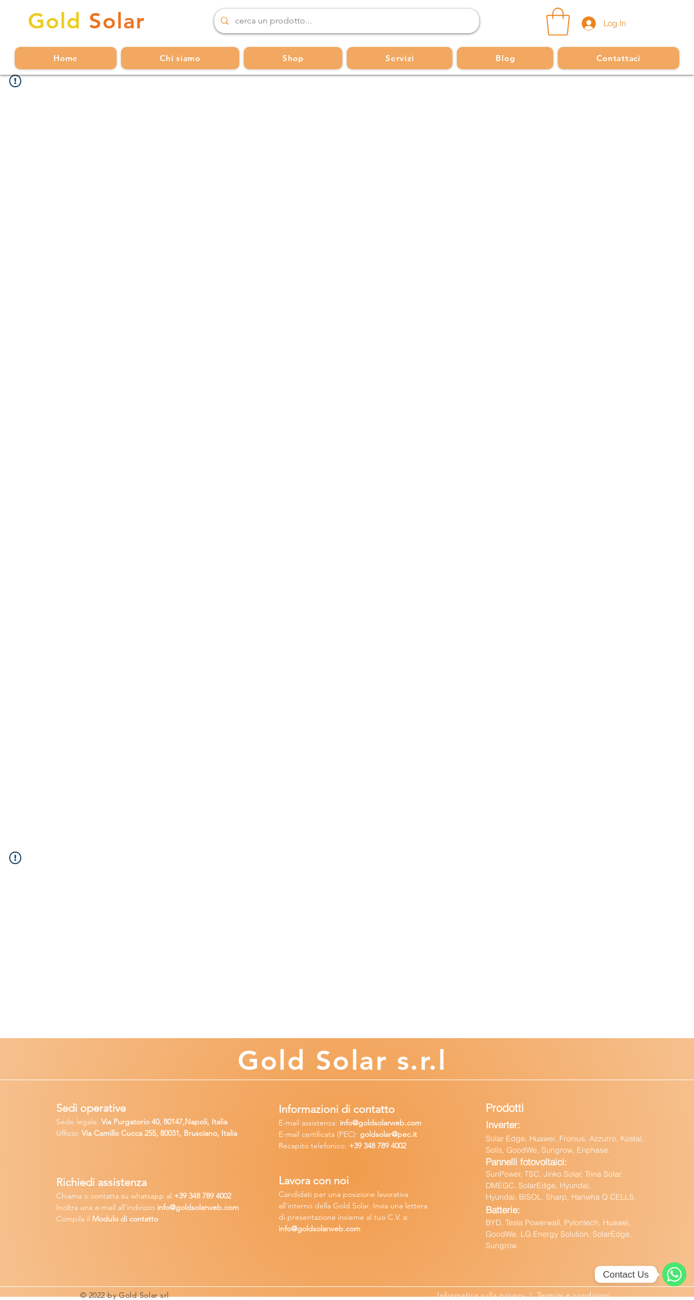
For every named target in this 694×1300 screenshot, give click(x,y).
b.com (228, 1207)
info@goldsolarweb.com (319, 1228)
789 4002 (391, 1146)
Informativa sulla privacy (483, 1295)
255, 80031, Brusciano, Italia (189, 1133)
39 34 (187, 1196)
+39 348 (363, 1146)
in (160, 1207)
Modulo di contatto (125, 1219)
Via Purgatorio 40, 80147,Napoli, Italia (164, 1122)
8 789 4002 (213, 1196)
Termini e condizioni (574, 1295)
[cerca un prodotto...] (345, 21)
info (346, 1123)
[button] (558, 21)
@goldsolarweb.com (386, 1123)
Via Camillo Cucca (112, 1133)
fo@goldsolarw (188, 1207)
